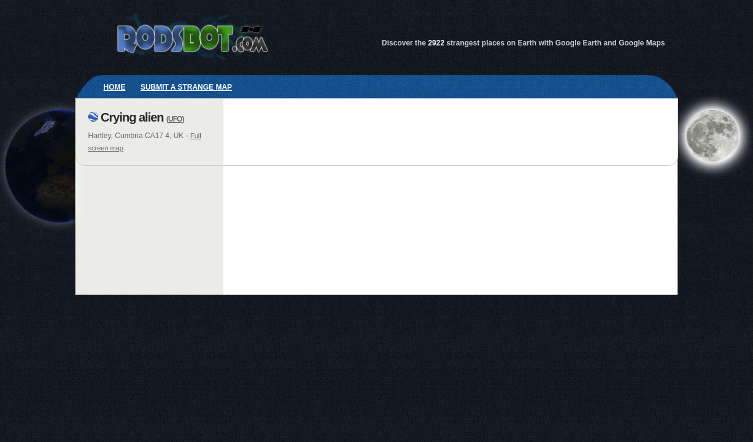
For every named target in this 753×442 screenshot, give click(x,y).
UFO (175, 119)
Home (115, 87)
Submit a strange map (186, 87)
